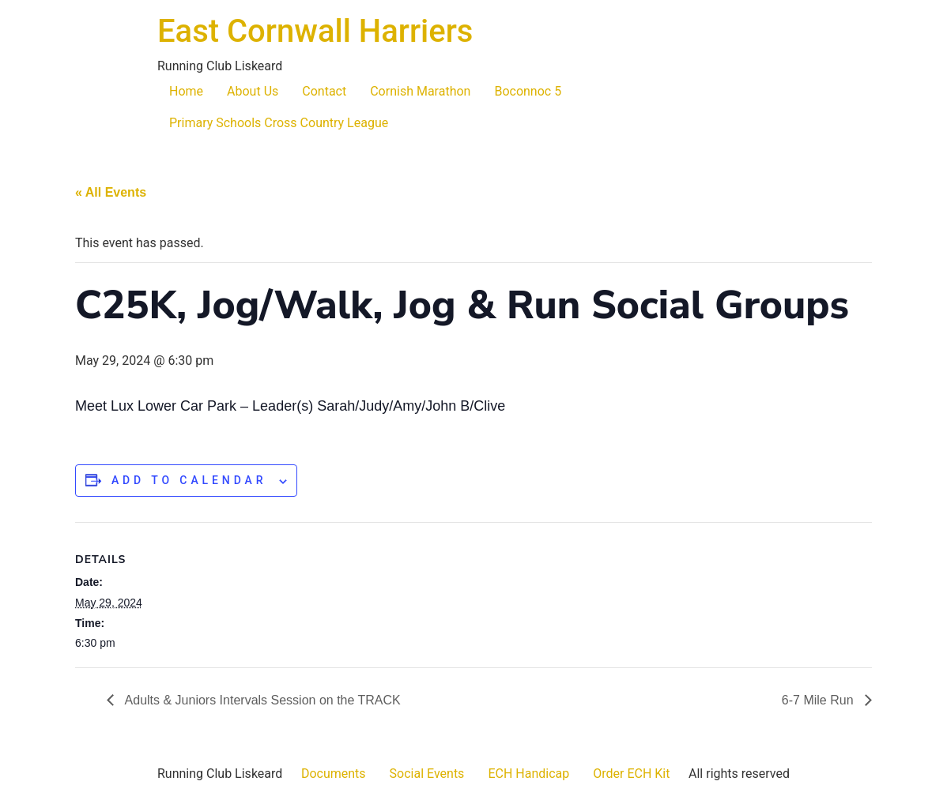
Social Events (427, 773)
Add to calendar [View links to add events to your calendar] (189, 480)
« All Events (110, 192)
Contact (324, 91)
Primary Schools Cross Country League (278, 122)
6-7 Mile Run (819, 700)
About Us (252, 91)
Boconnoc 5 (527, 91)
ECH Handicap (528, 773)
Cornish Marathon (420, 91)
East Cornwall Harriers (315, 31)
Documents (333, 773)
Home (186, 91)
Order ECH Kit (631, 773)
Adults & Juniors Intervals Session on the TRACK (261, 700)
